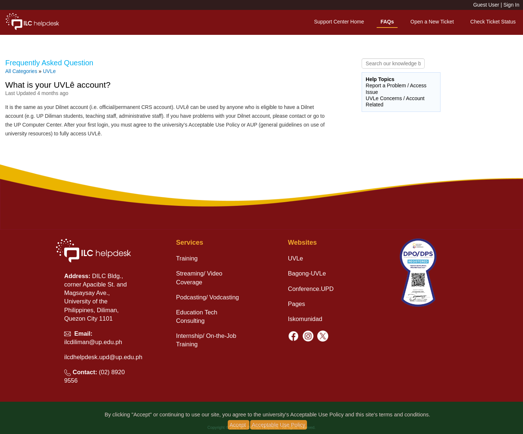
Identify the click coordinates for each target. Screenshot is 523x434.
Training (187, 258)
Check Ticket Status (493, 22)
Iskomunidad (305, 319)
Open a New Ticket (432, 22)
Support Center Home (339, 22)
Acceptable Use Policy (279, 425)
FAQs (387, 22)
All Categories (21, 71)
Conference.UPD (311, 288)
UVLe (49, 71)
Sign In (511, 5)
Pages (296, 303)
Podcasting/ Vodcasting (207, 297)
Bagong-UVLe (307, 273)
